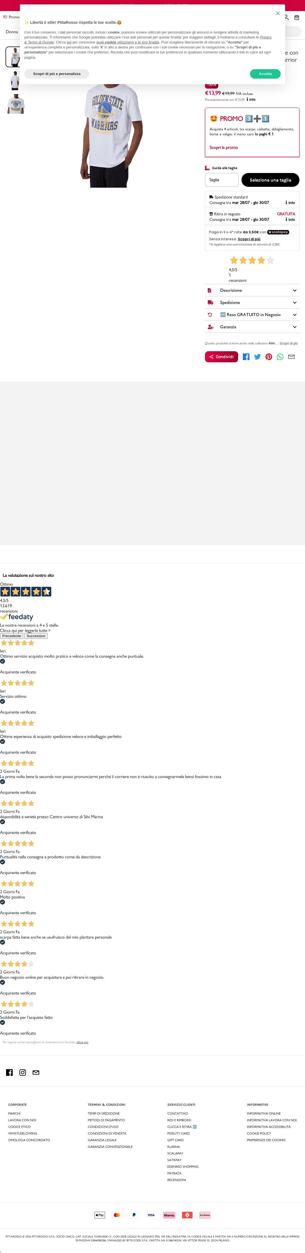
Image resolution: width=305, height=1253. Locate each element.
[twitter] (257, 356)
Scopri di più (289, 343)
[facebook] (246, 356)
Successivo (36, 636)
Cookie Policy (259, 1133)
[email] (291, 356)
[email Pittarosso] (36, 1074)
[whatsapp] (280, 356)
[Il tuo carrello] (296, 18)
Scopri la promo (224, 147)
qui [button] (69, 42)
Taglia (214, 180)
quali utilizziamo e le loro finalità (127, 42)
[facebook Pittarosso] (9, 1074)
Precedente (11, 636)
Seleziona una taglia (270, 180)
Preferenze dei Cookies (266, 1140)
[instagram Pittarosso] (22, 1074)
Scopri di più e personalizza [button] (56, 74)
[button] (278, 13)
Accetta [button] (265, 74)
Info (251, 99)
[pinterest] (268, 356)
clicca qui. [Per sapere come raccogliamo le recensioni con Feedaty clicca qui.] (82, 1042)
